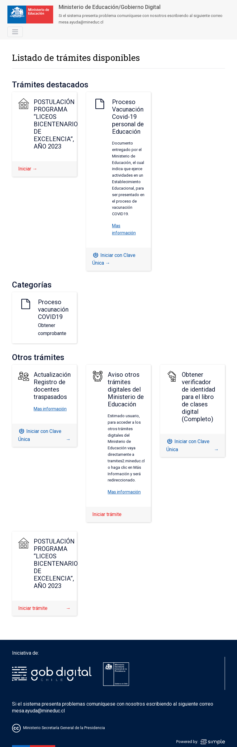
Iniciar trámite (107, 514)
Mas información (50, 408)
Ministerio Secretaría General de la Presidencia (64, 728)
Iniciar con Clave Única (113, 259)
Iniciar (27, 169)
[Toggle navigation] (15, 32)
